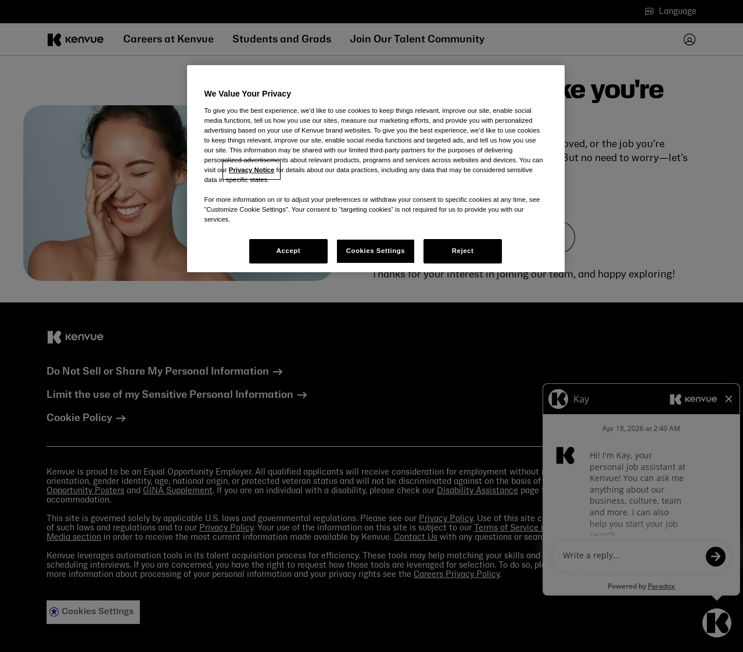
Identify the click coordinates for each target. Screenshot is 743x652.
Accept (288, 250)
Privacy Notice (251, 169)
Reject (463, 250)
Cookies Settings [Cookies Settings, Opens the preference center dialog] (375, 250)
